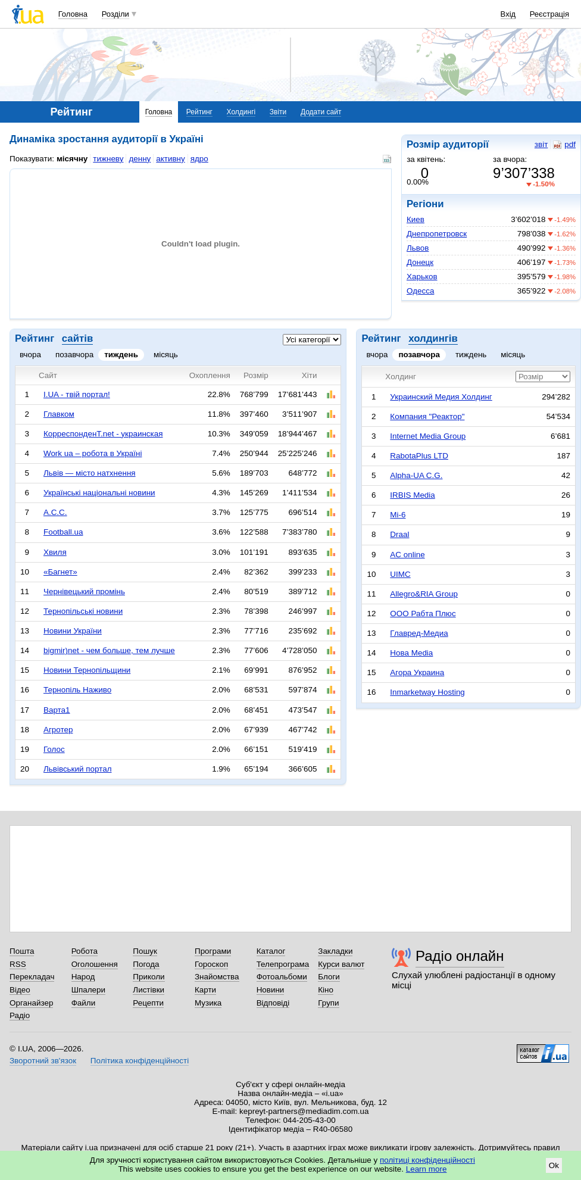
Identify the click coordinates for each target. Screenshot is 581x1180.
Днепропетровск (437, 233)
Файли (83, 1002)
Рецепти (148, 1002)
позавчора (74, 354)
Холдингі (241, 112)
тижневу (108, 158)
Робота (84, 951)
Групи (328, 1002)
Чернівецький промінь (84, 591)
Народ (83, 976)
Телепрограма (283, 964)
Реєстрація (549, 14)
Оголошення (94, 964)
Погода (146, 964)
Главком (58, 414)
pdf (564, 144)
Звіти (278, 112)
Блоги (329, 976)
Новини (271, 989)
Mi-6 (397, 514)
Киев (415, 219)
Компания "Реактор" (427, 416)
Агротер (58, 729)
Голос (54, 749)
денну (140, 158)
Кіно (325, 989)
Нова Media (411, 652)
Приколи (148, 976)
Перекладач (32, 976)
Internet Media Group (428, 436)
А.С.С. (55, 512)
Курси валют (341, 964)
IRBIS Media (412, 495)
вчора (30, 354)
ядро (199, 158)
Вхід (508, 14)
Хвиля (55, 552)
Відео (20, 989)
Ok (554, 1165)
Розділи (115, 14)
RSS (18, 964)
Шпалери (88, 989)
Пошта (22, 951)
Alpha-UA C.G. (416, 475)
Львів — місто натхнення (89, 473)
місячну (72, 158)
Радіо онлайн (460, 956)
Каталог (271, 951)
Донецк (420, 262)
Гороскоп (211, 964)
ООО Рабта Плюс (422, 613)
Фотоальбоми (282, 976)
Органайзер (31, 1002)
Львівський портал (77, 768)
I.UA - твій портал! (76, 394)
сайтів (77, 338)
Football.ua (63, 531)
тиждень (121, 354)
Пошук (145, 951)
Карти (205, 989)
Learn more (426, 1169)
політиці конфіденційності (427, 1160)
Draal (399, 534)
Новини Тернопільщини (86, 670)
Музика (208, 1002)
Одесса (420, 290)
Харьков (422, 276)
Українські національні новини (99, 492)
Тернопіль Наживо (77, 689)
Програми (213, 951)
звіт (541, 144)
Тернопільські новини (83, 611)
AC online (407, 554)
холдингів (433, 338)
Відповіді (273, 1002)
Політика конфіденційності (139, 1060)
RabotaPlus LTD (419, 455)
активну (170, 158)
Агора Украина (417, 672)
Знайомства (217, 976)
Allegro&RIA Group (424, 593)
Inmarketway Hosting (427, 692)
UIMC (400, 574)
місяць (166, 354)
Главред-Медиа (419, 633)
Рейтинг (199, 112)
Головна (73, 14)
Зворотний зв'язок (43, 1060)
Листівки (148, 989)
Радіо (20, 1015)
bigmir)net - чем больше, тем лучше (109, 650)
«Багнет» (60, 571)
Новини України (72, 630)
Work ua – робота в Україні (92, 453)
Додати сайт (321, 112)
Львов (418, 248)
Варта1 (56, 709)
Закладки (335, 951)
